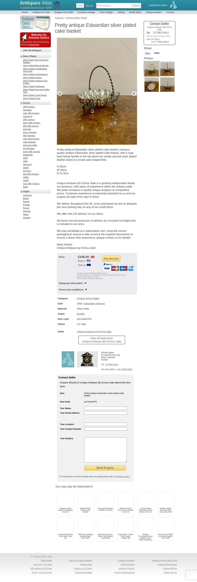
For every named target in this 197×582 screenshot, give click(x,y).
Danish (26, 201)
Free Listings (106, 12)
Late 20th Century (31, 183)
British (26, 198)
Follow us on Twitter (83, 573)
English (81, 313)
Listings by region (158, 5)
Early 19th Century (31, 123)
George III (27, 116)
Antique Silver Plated (88, 298)
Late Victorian (29, 142)
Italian (26, 214)
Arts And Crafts (30, 145)
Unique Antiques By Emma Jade (94, 331)
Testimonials (46, 565)
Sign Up (89, 5)
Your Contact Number (70, 429)
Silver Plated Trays (31, 98)
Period (26, 103)
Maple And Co (170, 577)
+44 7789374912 (125, 369)
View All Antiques (32, 50)
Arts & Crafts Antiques (124, 577)
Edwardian (28, 155)
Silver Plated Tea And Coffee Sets (36, 90)
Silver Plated (29, 56)
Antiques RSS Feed (43, 573)
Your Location (67, 424)
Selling (121, 12)
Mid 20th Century (31, 174)
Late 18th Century (31, 113)
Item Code (65, 401)
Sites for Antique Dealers (80, 565)
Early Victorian (30, 132)
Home (25, 12)
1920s (26, 167)
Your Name (65, 408)
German (27, 211)
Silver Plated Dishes (32, 77)
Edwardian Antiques (94, 303)
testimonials (34, 45)
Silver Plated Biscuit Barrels (36, 65)
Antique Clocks (128, 569)
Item (62, 393)
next (134, 93)
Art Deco (27, 171)
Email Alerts (135, 12)
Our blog (48, 569)
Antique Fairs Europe (167, 569)
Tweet (156, 53)
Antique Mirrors (170, 573)
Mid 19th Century (31, 126)
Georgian (27, 110)
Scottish (26, 217)
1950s (26, 180)
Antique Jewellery (126, 565)
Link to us (37, 569)
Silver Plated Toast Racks (35, 95)
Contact (170, 12)
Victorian (27, 129)
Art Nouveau (29, 148)
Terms (35, 577)
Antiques (36, 3)
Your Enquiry (66, 438)
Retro (25, 187)
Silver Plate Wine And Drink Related (36, 61)
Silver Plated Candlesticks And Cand (35, 70)
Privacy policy (123, 481)
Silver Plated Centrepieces (35, 74)
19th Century (29, 119)
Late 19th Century (31, 139)
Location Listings (86, 12)
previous (59, 93)
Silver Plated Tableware (34, 86)
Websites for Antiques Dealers (38, 36)
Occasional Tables (83, 577)
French (26, 208)
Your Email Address (70, 413)
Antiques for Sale (41, 12)
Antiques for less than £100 (164, 565)
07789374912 (112, 364)
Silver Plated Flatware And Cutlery (35, 82)
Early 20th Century (31, 151)
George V (27, 164)
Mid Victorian (29, 135)
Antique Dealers (154, 12)
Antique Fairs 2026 (63, 12)
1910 (25, 161)
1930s (26, 177)
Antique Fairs (86, 569)
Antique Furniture (127, 573)
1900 (25, 158)
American (27, 195)
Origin (26, 191)
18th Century (29, 107)
